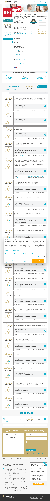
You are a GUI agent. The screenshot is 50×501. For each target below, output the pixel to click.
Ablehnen (12, 260)
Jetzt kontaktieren (42, 5)
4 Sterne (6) (21, 92)
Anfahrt (17, 43)
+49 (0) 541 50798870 (20, 50)
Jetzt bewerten (7, 38)
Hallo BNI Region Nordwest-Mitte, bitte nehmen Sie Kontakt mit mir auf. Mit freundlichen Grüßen (13, 443)
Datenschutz (32, 497)
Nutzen (31, 33)
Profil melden (42, 459)
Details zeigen (39, 256)
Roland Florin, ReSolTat (23, 155)
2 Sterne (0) (36, 92)
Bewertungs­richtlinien (33, 496)
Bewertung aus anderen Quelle (8, 31)
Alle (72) (5, 92)
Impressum (8, 250)
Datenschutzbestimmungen (16, 250)
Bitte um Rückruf (31, 442)
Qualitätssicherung (40, 496)
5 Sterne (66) (12, 92)
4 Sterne (40, 20)
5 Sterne (40, 18)
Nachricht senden (30, 450)
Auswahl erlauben (25, 260)
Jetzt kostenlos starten (38, 483)
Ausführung (32, 31)
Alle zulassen (37, 260)
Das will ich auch (37, 2)
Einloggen (44, 2)
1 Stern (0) (44, 92)
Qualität (31, 29)
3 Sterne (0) (29, 92)
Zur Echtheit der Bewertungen (8, 35)
